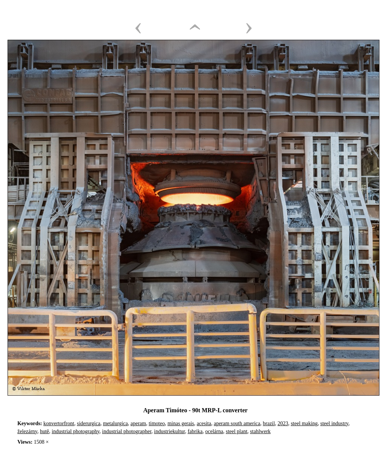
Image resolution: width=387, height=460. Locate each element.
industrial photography (75, 431)
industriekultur (169, 431)
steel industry (334, 423)
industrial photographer (126, 431)
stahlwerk (260, 431)
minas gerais (180, 423)
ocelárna (214, 431)
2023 (282, 423)
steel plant (236, 431)
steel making (304, 423)
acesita (204, 423)
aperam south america (237, 423)
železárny (27, 431)
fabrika (195, 431)
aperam (138, 423)
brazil (269, 423)
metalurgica (115, 423)
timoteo (157, 423)
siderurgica (88, 423)
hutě (44, 431)
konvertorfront (58, 423)
